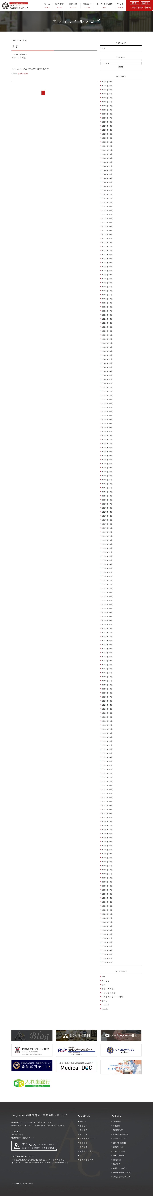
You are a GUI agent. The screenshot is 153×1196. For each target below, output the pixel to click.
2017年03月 (107, 520)
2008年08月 (107, 934)
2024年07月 (107, 166)
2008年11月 (107, 922)
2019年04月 (107, 419)
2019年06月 (107, 411)
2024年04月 (107, 178)
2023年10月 (107, 202)
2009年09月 (107, 882)
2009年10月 (107, 878)
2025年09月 (107, 110)
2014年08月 (107, 645)
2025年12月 (107, 98)
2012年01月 (107, 769)
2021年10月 (107, 299)
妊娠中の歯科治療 (121, 1134)
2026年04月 (107, 82)
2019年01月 (107, 431)
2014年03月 (107, 665)
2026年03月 (107, 86)
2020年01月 (107, 383)
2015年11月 (107, 584)
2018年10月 (107, 444)
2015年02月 (107, 620)
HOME (83, 1122)
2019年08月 (107, 403)
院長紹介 (87, 5)
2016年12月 (107, 532)
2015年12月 (107, 580)
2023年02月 (107, 234)
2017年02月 (107, 524)
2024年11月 (107, 150)
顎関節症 (117, 1160)
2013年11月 (107, 681)
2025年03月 (107, 134)
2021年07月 (107, 311)
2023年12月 (107, 194)
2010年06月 (107, 846)
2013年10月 (107, 685)
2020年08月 (107, 355)
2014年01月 (107, 673)
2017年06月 (107, 508)
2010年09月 (107, 834)
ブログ (83, 1155)
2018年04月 (107, 468)
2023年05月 (107, 222)
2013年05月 (107, 705)
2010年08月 (107, 838)
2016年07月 (107, 552)
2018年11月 (107, 440)
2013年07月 (107, 697)
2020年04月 (107, 371)
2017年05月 (107, 512)
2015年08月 (107, 596)
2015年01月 (107, 624)
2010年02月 (107, 862)
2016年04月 (107, 564)
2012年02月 (107, 765)
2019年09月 (107, 399)
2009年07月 (107, 890)
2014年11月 (107, 633)
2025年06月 (107, 122)
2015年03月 (107, 616)
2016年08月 (107, 548)
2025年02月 (107, 138)
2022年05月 (107, 271)
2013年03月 (107, 713)
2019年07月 (107, 407)
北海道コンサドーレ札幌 (112, 997)
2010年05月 (107, 850)
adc (103, 977)
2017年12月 (107, 484)
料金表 (120, 5)
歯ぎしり (117, 1164)
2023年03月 (107, 230)
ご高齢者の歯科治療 (122, 1177)
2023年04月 (107, 226)
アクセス (84, 1134)
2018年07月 (107, 456)
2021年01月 (107, 335)
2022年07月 (107, 263)
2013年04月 (107, 709)
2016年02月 (107, 572)
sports (105, 1009)
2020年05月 (107, 367)
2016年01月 (107, 576)
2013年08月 (107, 693)
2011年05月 (107, 801)
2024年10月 (107, 154)
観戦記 (105, 1001)
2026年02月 (107, 90)
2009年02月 (107, 910)
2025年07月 (107, 118)
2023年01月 (107, 238)
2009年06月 (107, 894)
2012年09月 (107, 737)
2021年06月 (107, 315)
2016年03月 (107, 568)
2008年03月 (107, 954)
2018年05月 (107, 464)
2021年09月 (107, 303)
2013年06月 (107, 701)
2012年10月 (107, 733)
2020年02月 (107, 379)
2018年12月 (107, 435)
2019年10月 (107, 395)
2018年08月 (107, 452)
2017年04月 (107, 516)
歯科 (104, 985)
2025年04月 (107, 130)
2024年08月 (107, 162)
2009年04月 (107, 902)
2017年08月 (107, 500)
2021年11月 (107, 295)
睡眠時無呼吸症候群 (122, 1172)
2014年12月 (107, 628)
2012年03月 (107, 761)
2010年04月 (107, 854)
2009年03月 (107, 906)
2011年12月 (107, 773)
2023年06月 (107, 218)
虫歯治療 (117, 1122)
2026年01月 (107, 94)
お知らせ (106, 981)
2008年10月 (107, 926)
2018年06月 (107, 460)
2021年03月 (107, 327)
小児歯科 (117, 1126)
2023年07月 (107, 214)
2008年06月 (107, 942)
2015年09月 (107, 592)
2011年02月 (107, 813)
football (106, 1005)
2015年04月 (107, 612)
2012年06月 (107, 749)
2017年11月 (107, 488)
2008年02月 (107, 958)
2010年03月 (107, 858)
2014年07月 (107, 649)
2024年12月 (107, 146)
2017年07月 (107, 504)
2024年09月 (107, 158)
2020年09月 (107, 351)
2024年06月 (107, 170)
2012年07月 (107, 745)
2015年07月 (107, 600)
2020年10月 (107, 347)
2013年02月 (107, 717)
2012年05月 (107, 753)
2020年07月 (107, 359)
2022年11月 (107, 247)
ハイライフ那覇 (109, 993)
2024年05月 (107, 174)
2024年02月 (107, 186)
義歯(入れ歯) (119, 1147)
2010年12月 (107, 822)
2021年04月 (107, 323)
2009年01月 (107, 914)
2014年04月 (107, 661)
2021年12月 (107, 291)
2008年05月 (107, 946)
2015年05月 (107, 608)
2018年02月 (107, 476)
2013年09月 (107, 689)
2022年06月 (107, 267)
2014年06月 (107, 653)
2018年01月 (107, 480)
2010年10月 (107, 830)
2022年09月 (107, 255)
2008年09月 (107, 930)
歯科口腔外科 (119, 1155)
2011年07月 (107, 793)
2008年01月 (107, 962)
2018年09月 (107, 448)
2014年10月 (107, 637)
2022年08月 (107, 259)
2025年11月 (107, 102)
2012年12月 (107, 725)
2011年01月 (107, 817)
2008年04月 (107, 950)
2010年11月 (107, 826)
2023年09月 (107, 206)
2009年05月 (107, 898)
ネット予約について (88, 1138)
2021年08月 (107, 307)
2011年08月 (107, 789)
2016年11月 (107, 536)
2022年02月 (107, 283)
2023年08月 (107, 210)
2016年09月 (107, 544)
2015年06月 (107, 604)
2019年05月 (107, 415)
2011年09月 (107, 785)
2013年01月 (107, 721)
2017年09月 (107, 496)
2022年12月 (107, 242)
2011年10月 (107, 781)
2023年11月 (107, 198)
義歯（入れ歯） (109, 989)
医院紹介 (84, 1126)
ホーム (47, 5)
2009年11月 (107, 874)
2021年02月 (107, 331)
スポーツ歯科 (119, 1151)
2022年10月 (107, 251)
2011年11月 (107, 777)
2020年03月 (107, 375)
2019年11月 (107, 391)
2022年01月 (107, 287)
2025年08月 (107, 114)
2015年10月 (107, 588)
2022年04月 (107, 275)
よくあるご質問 (105, 5)
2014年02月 (107, 669)
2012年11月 (107, 729)
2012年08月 (107, 741)
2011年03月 (107, 809)
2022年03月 (107, 279)
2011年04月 (107, 805)
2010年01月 (107, 866)
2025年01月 (107, 142)
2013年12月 (107, 677)
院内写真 (84, 1147)
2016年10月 (107, 540)
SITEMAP (16, 1184)
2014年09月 (107, 641)
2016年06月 (107, 556)
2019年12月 (107, 387)
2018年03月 (107, 472)
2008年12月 (107, 918)
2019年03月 (107, 423)
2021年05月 (107, 319)
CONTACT (28, 1184)
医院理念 (84, 1143)
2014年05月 (107, 657)
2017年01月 (107, 528)
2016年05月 (107, 560)
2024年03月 (107, 182)
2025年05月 (107, 126)
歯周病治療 (118, 1130)
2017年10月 (107, 492)
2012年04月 (107, 757)
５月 (16, 46)
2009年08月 (107, 886)
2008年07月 (107, 938)
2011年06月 (107, 797)
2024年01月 (107, 190)
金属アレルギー (120, 1168)
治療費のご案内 (87, 1151)
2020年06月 (107, 363)
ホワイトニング (120, 1138)
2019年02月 (107, 427)
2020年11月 (107, 343)
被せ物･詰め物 (119, 1143)
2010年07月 (107, 842)
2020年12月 (107, 339)
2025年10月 (107, 106)
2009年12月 (107, 870)
